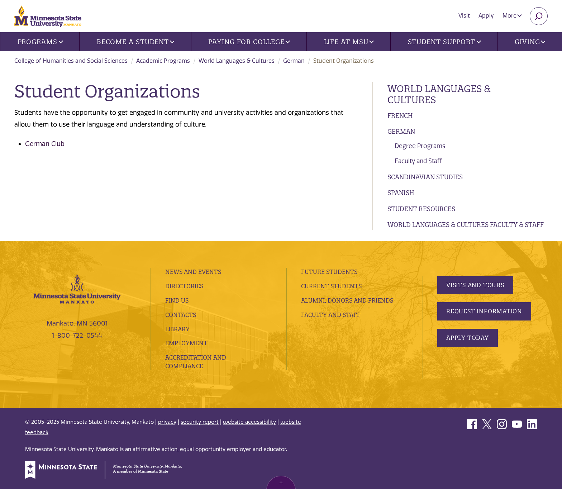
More (512, 15)
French (400, 115)
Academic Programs (163, 60)
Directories (184, 286)
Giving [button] (530, 42)
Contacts (180, 314)
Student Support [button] (444, 42)
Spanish (400, 192)
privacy (167, 422)
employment (186, 343)
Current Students (331, 286)
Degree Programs (420, 145)
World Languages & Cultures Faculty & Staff (465, 224)
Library (177, 329)
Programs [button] (40, 42)
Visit (464, 15)
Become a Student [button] (136, 42)
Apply (486, 15)
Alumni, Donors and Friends (347, 300)
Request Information (484, 311)
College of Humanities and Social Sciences (71, 60)
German (294, 60)
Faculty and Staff (418, 161)
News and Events (193, 271)
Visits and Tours (475, 285)
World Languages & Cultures (237, 60)
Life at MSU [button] (349, 42)
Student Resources (421, 209)
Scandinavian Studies (425, 177)
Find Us (177, 300)
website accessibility (249, 422)
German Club (45, 144)
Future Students (329, 271)
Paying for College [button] (249, 42)
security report (200, 422)
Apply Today (467, 337)
